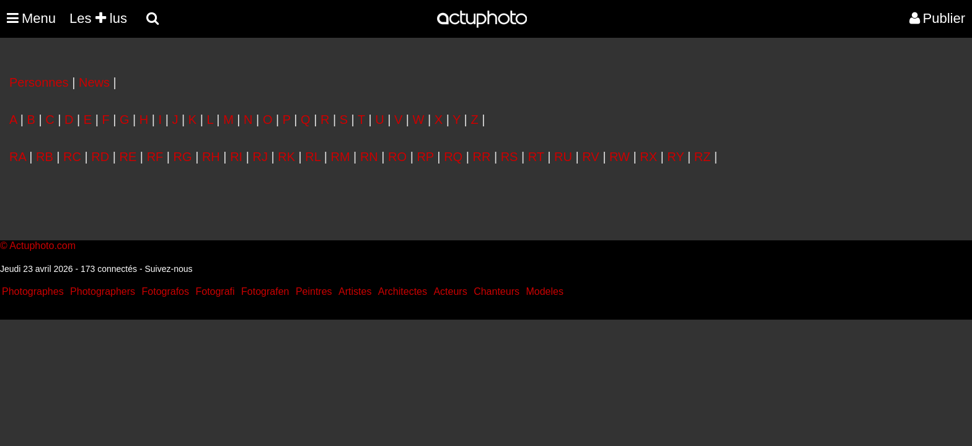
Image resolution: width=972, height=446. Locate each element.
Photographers (102, 291)
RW (619, 157)
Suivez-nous (168, 269)
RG (183, 157)
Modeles (544, 291)
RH (211, 157)
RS (509, 157)
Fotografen (265, 291)
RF (155, 157)
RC (72, 157)
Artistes (354, 291)
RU (563, 157)
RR (481, 157)
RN (369, 157)
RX (648, 157)
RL (312, 157)
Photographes (33, 291)
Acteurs (450, 291)
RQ (453, 157)
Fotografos (165, 291)
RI (236, 157)
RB (44, 157)
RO (397, 157)
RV (590, 157)
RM (340, 157)
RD (100, 157)
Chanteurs (496, 291)
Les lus (98, 18)
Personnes (39, 82)
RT (536, 157)
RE (128, 157)
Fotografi (214, 291)
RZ (702, 157)
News (94, 82)
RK (286, 157)
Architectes (402, 291)
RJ (259, 157)
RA (17, 157)
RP (425, 157)
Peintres (314, 291)
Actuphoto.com (42, 245)
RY (675, 157)
